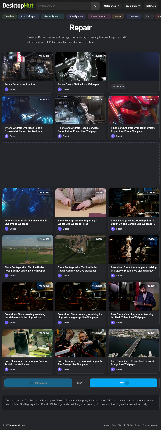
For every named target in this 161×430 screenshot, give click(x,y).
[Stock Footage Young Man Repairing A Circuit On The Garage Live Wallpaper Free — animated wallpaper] (133, 210)
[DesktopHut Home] (18, 6)
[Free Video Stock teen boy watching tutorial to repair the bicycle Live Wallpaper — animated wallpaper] (27, 304)
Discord (121, 425)
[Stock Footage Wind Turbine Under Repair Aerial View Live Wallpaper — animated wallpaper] (80, 257)
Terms (137, 425)
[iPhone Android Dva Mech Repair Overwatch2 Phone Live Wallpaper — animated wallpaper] (27, 118)
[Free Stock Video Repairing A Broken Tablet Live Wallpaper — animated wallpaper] (27, 351)
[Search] (95, 6)
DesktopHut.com (17, 425)
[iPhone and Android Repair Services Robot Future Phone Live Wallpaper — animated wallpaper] (80, 118)
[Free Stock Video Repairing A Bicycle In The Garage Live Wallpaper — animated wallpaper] (80, 351)
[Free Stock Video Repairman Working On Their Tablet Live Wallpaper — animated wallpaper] (133, 304)
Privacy (146, 425)
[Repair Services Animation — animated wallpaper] (27, 72)
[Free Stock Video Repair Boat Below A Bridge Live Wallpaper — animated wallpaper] (133, 351)
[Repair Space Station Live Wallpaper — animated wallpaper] (80, 72)
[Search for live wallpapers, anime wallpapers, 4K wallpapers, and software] (63, 6)
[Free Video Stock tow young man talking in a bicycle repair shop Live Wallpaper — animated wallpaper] (133, 257)
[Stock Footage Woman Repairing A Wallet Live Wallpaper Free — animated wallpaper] (80, 210)
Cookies (154, 425)
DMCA (130, 425)
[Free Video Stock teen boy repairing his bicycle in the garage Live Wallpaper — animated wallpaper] (80, 304)
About (106, 425)
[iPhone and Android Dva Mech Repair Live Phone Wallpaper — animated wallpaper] (27, 210)
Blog (114, 425)
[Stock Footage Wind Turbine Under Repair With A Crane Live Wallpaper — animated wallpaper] (27, 257)
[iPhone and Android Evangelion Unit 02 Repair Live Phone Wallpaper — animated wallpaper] (133, 118)
